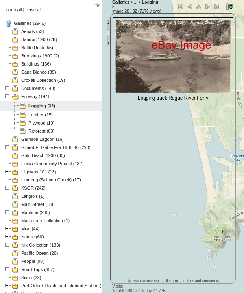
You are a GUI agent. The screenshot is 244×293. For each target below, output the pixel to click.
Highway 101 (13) (38, 171)
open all (14, 9)
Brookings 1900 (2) (40, 55)
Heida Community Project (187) (52, 163)
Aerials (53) (32, 31)
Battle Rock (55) (37, 47)
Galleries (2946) (30, 23)
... (135, 2)
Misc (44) (30, 228)
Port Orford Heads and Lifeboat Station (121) (65, 285)
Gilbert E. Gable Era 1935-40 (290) (56, 147)
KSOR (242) (33, 188)
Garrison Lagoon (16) (42, 139)
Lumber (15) (40, 114)
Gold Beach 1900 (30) (43, 155)
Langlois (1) (32, 196)
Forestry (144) (35, 96)
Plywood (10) (41, 122)
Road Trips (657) (37, 269)
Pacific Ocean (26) (39, 253)
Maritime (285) (35, 212)
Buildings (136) (36, 63)
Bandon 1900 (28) (39, 39)
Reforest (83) (41, 131)
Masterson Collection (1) (45, 220)
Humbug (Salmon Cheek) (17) (51, 179)
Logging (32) (41, 105)
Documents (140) (38, 88)
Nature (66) (32, 236)
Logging (150, 2)
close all (34, 9)
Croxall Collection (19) (43, 80)
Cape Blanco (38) (38, 72)
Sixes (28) (31, 277)
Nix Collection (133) (40, 245)
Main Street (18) (37, 204)
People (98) (32, 261)
